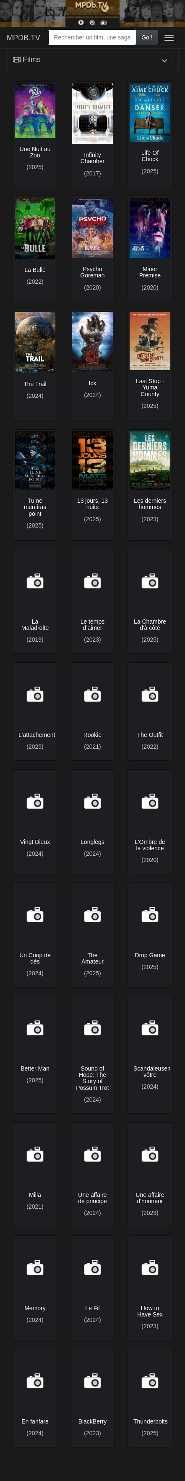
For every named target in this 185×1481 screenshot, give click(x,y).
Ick (92, 383)
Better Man (35, 1068)
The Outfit (150, 734)
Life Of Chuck (150, 155)
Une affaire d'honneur (149, 1197)
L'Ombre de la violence (150, 845)
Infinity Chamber (93, 158)
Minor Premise (150, 272)
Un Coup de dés (35, 958)
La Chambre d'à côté (150, 624)
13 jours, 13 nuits (92, 503)
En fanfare (35, 1421)
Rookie (92, 734)
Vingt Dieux (35, 841)
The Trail (34, 384)
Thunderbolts (150, 1421)
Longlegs (92, 841)
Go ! (146, 37)
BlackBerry (92, 1421)
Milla (35, 1194)
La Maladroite (35, 624)
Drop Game (150, 955)
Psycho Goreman (92, 272)
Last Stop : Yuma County (150, 387)
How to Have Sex (150, 1311)
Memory (35, 1308)
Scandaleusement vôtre (156, 1071)
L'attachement (36, 734)
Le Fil (92, 1308)
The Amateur (92, 958)
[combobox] (92, 37)
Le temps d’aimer (93, 624)
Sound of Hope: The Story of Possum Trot (92, 1078)
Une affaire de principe (92, 1197)
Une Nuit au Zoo (35, 152)
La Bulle (35, 269)
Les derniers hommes (150, 503)
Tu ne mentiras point (35, 507)
